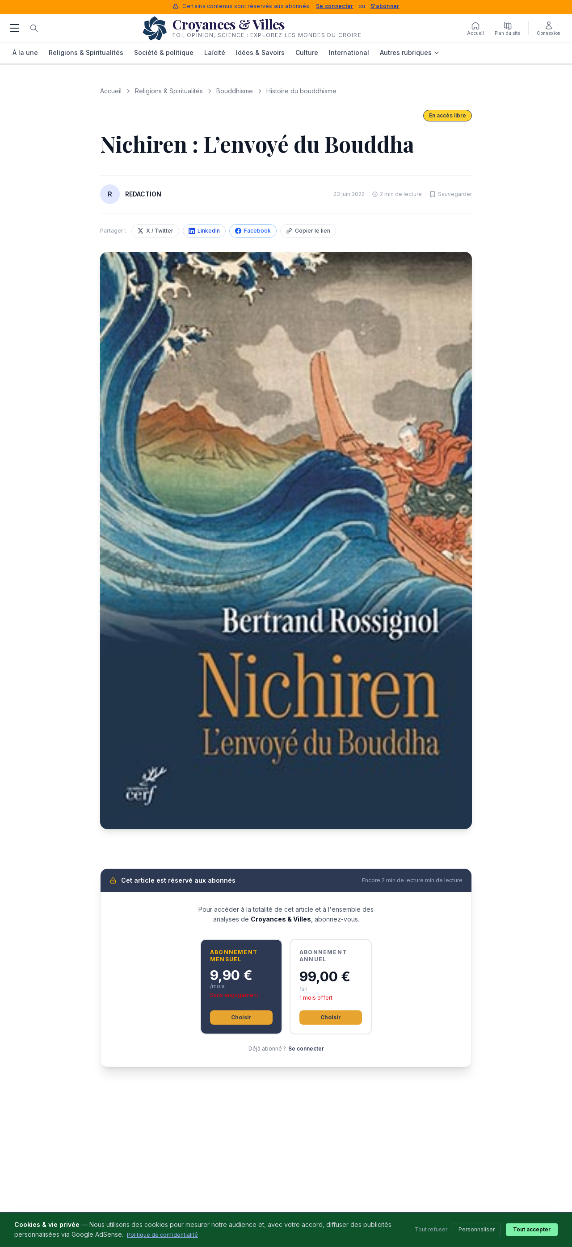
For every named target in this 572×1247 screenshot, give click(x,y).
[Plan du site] (507, 28)
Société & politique (163, 52)
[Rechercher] (34, 28)
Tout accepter (532, 1229)
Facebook (253, 230)
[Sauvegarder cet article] (450, 194)
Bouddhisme (234, 91)
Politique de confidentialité (162, 1234)
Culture (306, 52)
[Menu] (14, 28)
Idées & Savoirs (260, 52)
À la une (25, 52)
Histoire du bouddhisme (301, 91)
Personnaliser (476, 1229)
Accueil (111, 91)
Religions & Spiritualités (86, 52)
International (349, 52)
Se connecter (334, 6)
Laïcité (214, 52)
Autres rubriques (410, 52)
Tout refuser (431, 1229)
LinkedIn (204, 230)
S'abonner (385, 6)
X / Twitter (155, 230)
